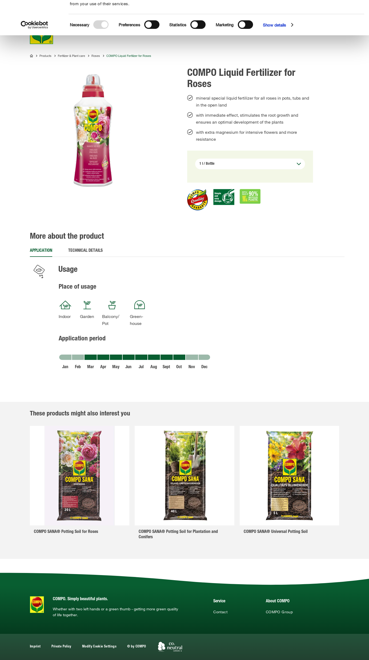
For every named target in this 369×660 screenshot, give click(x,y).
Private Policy (61, 647)
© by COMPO (136, 647)
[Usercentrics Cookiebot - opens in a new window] (34, 59)
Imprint (35, 647)
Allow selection (330, 20)
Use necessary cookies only (331, 30)
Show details (274, 58)
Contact (220, 612)
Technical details (85, 251)
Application (41, 251)
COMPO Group (279, 612)
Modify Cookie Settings (99, 647)
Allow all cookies (329, 10)
